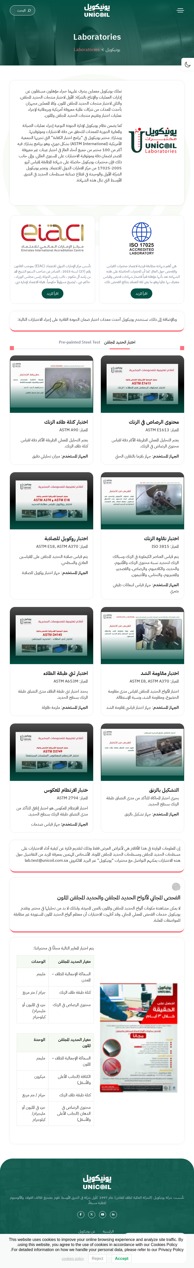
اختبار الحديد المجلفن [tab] (119, 342)
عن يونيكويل (86, 1231)
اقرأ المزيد (141, 293)
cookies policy (73, 1259)
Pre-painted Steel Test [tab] (79, 342)
